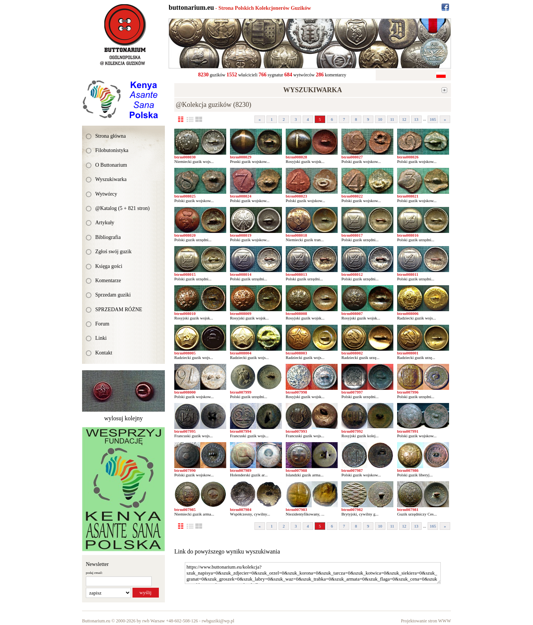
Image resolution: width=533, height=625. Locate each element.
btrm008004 (240, 353)
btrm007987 (352, 470)
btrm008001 (408, 353)
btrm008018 (296, 235)
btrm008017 (352, 235)
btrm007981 (408, 509)
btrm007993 (296, 431)
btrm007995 (185, 431)
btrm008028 (296, 157)
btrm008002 (352, 353)
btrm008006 (408, 313)
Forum (102, 324)
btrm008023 (296, 196)
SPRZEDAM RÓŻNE (118, 309)
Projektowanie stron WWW (426, 620)
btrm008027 (352, 157)
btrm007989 (240, 470)
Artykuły (104, 222)
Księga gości (108, 266)
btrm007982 (352, 509)
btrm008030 (185, 157)
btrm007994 (240, 431)
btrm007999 (240, 392)
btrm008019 (240, 235)
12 (404, 119)
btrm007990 (185, 470)
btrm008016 (408, 235)
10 (380, 119)
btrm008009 (240, 313)
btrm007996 (408, 392)
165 (433, 119)
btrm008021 (408, 196)
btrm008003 (296, 353)
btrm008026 (408, 157)
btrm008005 (185, 353)
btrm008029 (240, 157)
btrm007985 (185, 509)
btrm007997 (352, 392)
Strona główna (110, 136)
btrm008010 (185, 313)
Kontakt (103, 353)
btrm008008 (296, 313)
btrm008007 (352, 313)
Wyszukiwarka (110, 179)
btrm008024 (240, 196)
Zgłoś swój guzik (113, 251)
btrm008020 (185, 235)
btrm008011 (407, 274)
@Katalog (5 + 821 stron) (122, 208)
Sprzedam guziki (113, 295)
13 (416, 119)
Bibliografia (108, 237)
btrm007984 (240, 509)
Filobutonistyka (111, 150)
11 (392, 119)
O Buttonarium (111, 165)
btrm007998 (296, 392)
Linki (101, 338)
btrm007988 (296, 470)
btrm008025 (185, 196)
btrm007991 (408, 431)
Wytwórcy (106, 194)
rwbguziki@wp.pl (218, 620)
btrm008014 (240, 274)
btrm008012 (352, 274)
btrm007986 (408, 470)
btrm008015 (185, 274)
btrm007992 (352, 431)
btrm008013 (296, 274)
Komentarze (108, 280)
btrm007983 (296, 509)
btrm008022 (352, 196)
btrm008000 (185, 392)
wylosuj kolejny (123, 418)
